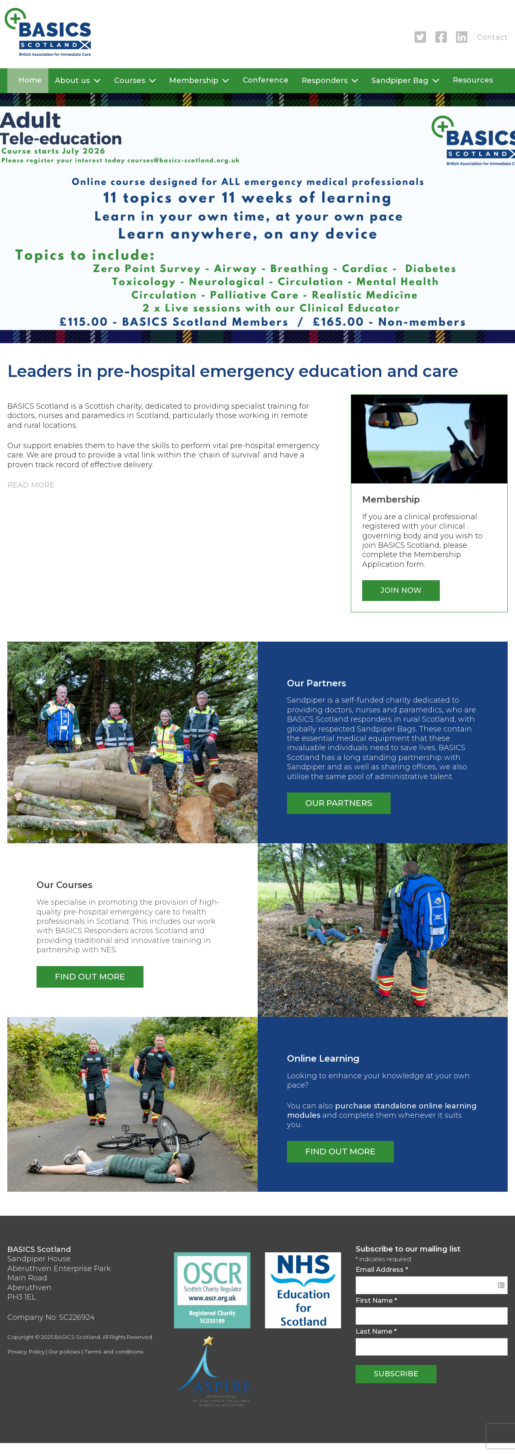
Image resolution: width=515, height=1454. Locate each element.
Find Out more (340, 1151)
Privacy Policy (26, 1351)
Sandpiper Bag (400, 80)
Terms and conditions (113, 1351)
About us (72, 80)
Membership (193, 80)
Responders (325, 80)
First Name (376, 1300)
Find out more (90, 976)
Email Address (382, 1269)
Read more (30, 485)
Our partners (338, 803)
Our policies (64, 1351)
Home (30, 80)
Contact (492, 37)
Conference (266, 80)
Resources (473, 80)
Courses (129, 80)
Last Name (376, 1331)
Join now (401, 590)
